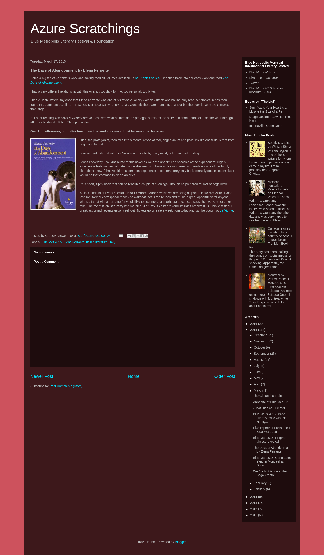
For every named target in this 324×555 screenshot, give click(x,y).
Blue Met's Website (262, 72)
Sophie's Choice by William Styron (280, 144)
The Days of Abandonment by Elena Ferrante (271, 449)
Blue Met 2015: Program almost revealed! (270, 439)
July (257, 366)
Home (134, 376)
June (257, 372)
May (257, 378)
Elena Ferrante (73, 242)
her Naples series (147, 78)
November (261, 341)
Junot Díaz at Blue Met (269, 408)
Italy (112, 242)
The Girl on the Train (267, 395)
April (257, 384)
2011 (254, 515)
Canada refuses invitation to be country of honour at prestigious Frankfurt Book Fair (270, 238)
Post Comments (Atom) (66, 386)
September (262, 353)
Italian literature (97, 242)
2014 (254, 497)
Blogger (180, 542)
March (258, 390)
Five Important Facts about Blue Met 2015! (272, 429)
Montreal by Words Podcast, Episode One (279, 278)
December (261, 335)
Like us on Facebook (263, 77)
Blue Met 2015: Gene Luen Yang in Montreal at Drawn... (272, 461)
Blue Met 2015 (51, 242)
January (260, 489)
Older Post (224, 376)
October (260, 347)
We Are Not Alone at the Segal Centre (270, 473)
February (260, 483)
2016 (254, 323)
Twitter (254, 83)
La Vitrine (226, 210)
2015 (254, 330)
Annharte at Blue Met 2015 (272, 402)
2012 (254, 509)
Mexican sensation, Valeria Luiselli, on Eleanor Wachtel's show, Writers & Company (269, 191)
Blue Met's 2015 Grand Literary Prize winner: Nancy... (269, 418)
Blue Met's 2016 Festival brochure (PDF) (266, 90)
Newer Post (41, 376)
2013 (254, 503)
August (259, 359)
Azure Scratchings (85, 28)
